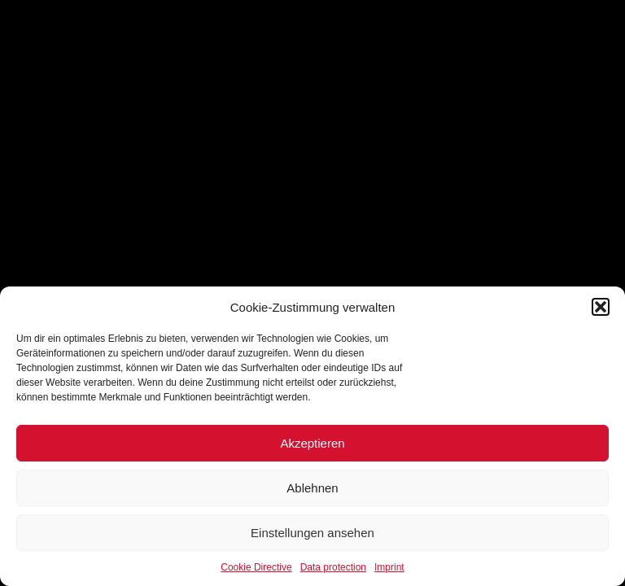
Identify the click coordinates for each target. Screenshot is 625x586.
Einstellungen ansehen (312, 533)
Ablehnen (312, 488)
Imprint (389, 567)
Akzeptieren (312, 443)
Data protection (333, 567)
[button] (600, 307)
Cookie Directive (256, 567)
